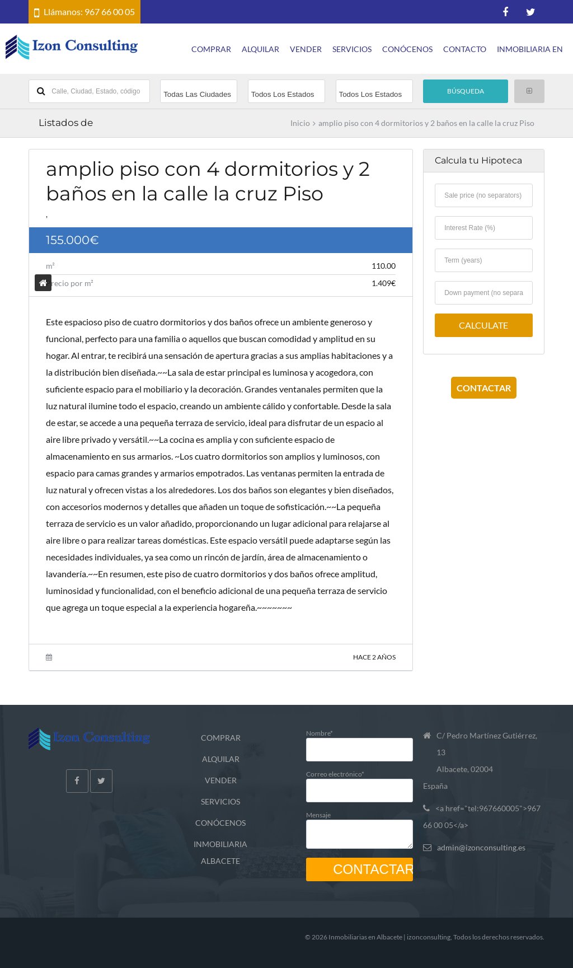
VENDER (306, 49)
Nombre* (359, 741)
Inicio (300, 123)
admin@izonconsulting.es (481, 847)
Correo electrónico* (359, 782)
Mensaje (359, 827)
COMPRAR (211, 49)
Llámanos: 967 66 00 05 (89, 11)
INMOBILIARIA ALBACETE (220, 852)
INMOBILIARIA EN (530, 49)
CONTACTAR (484, 387)
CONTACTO (464, 49)
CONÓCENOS (407, 49)
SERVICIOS (352, 49)
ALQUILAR (260, 49)
